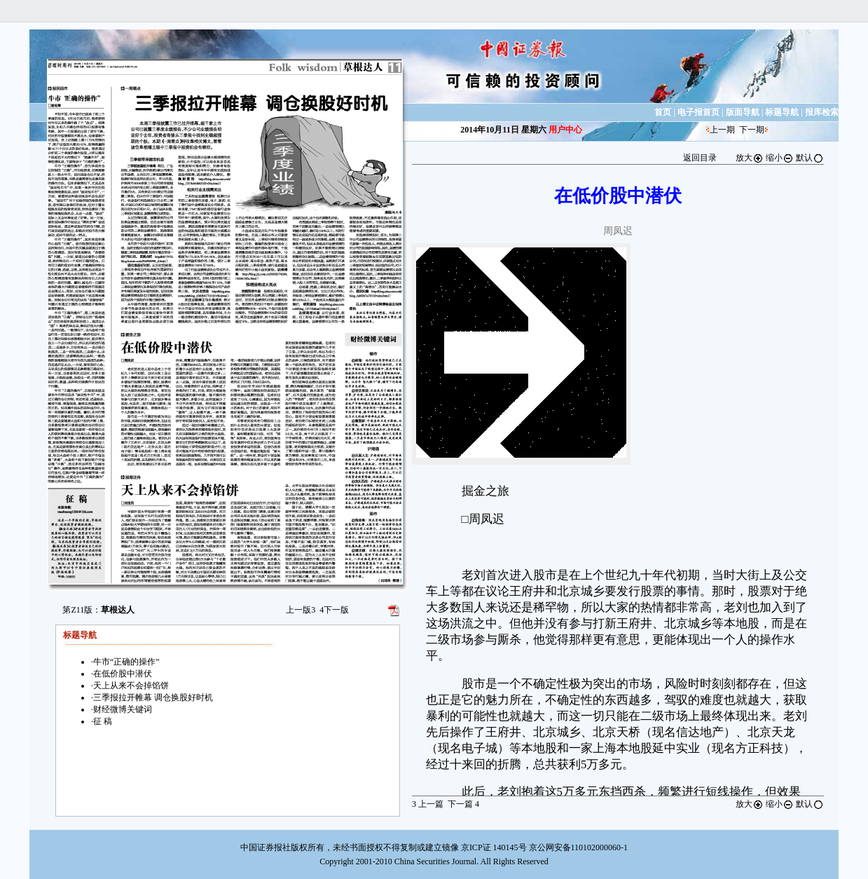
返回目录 (700, 158)
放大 (750, 158)
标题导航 (782, 112)
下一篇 (463, 804)
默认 (810, 158)
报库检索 (822, 112)
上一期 (722, 130)
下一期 (751, 130)
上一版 (300, 610)
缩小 (780, 158)
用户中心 (565, 130)
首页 (662, 112)
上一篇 (427, 804)
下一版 (334, 610)
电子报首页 (698, 112)
